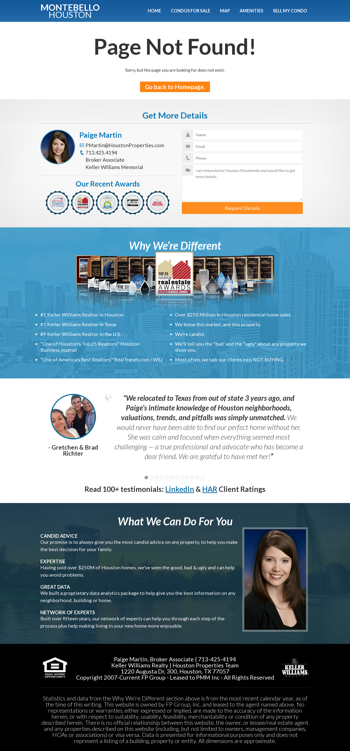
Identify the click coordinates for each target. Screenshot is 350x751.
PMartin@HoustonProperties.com (125, 145)
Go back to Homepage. (175, 86)
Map (225, 10)
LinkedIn (179, 489)
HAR (209, 489)
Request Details (242, 208)
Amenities (251, 10)
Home (154, 10)
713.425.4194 (101, 152)
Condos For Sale (190, 10)
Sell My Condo (290, 10)
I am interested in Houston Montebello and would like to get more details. (242, 182)
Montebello (70, 10)
